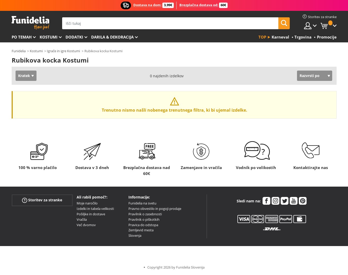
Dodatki (74, 37)
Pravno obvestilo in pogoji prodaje (154, 208)
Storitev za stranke (42, 200)
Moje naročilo (87, 203)
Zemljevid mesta (141, 230)
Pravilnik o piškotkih (144, 219)
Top (262, 37)
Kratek (24, 75)
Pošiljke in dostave (91, 214)
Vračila (82, 219)
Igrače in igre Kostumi (63, 51)
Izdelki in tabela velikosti (95, 208)
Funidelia (19, 51)
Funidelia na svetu (142, 203)
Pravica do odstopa (143, 225)
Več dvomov (86, 225)
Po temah (22, 37)
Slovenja (134, 235)
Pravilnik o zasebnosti (145, 214)
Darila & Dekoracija (112, 37)
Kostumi (48, 37)
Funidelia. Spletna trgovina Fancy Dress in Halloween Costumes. (30, 23)
